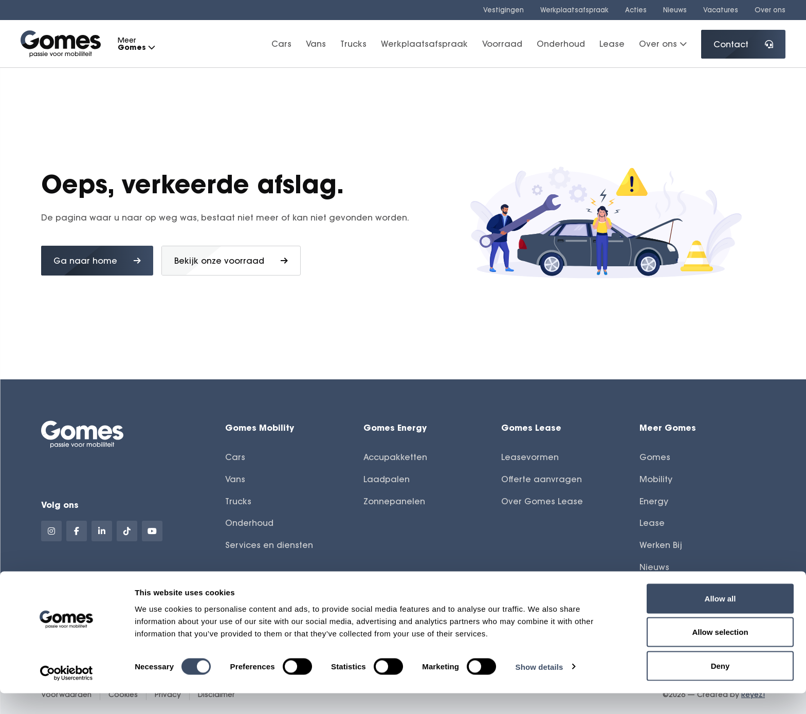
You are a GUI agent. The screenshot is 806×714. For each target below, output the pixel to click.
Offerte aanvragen (541, 479)
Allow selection (720, 653)
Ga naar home (97, 260)
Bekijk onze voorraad (231, 260)
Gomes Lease (531, 427)
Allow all (720, 619)
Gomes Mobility (259, 427)
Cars (281, 44)
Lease (612, 44)
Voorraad (502, 44)
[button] (151, 47)
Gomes (654, 457)
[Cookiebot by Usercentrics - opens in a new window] (67, 694)
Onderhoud (561, 44)
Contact (743, 44)
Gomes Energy (395, 427)
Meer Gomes (667, 427)
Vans (316, 44)
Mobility (655, 479)
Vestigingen (503, 10)
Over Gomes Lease (542, 501)
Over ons (770, 10)
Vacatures (720, 10)
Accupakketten (395, 457)
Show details (539, 687)
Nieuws (675, 10)
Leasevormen (530, 457)
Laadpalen (386, 479)
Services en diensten (269, 545)
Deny (720, 686)
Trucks (353, 44)
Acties (636, 10)
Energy (653, 501)
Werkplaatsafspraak (574, 10)
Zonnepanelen (394, 501)
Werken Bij (660, 545)
